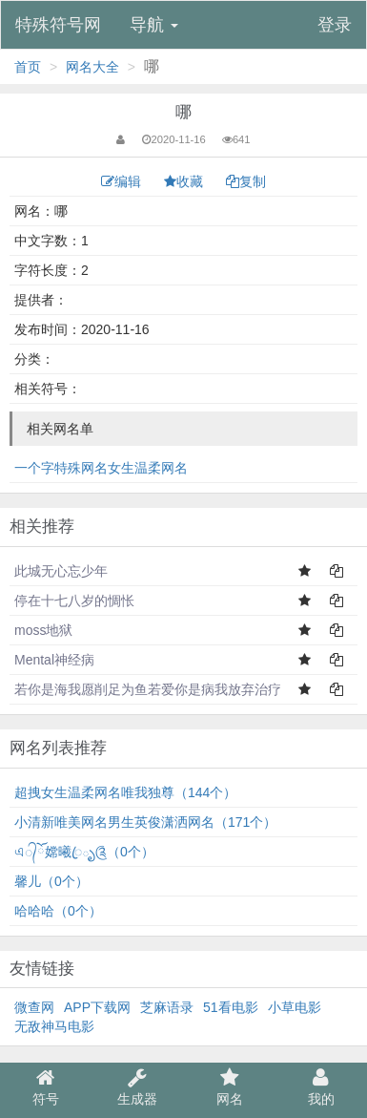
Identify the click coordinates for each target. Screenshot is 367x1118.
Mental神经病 (54, 659)
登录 (334, 24)
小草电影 (294, 1007)
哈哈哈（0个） (58, 910)
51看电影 (230, 1007)
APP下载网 (97, 1007)
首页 (27, 66)
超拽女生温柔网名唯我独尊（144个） (125, 792)
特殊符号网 (58, 24)
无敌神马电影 (54, 1026)
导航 (154, 24)
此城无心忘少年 (61, 571)
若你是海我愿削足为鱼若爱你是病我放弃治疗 (147, 689)
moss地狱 (43, 630)
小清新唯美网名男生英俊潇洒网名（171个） (145, 822)
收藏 (185, 181)
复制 (246, 181)
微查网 (34, 1007)
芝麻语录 (167, 1007)
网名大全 (92, 66)
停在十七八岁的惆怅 (74, 600)
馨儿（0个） (51, 881)
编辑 (123, 181)
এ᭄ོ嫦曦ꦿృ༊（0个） (84, 851)
